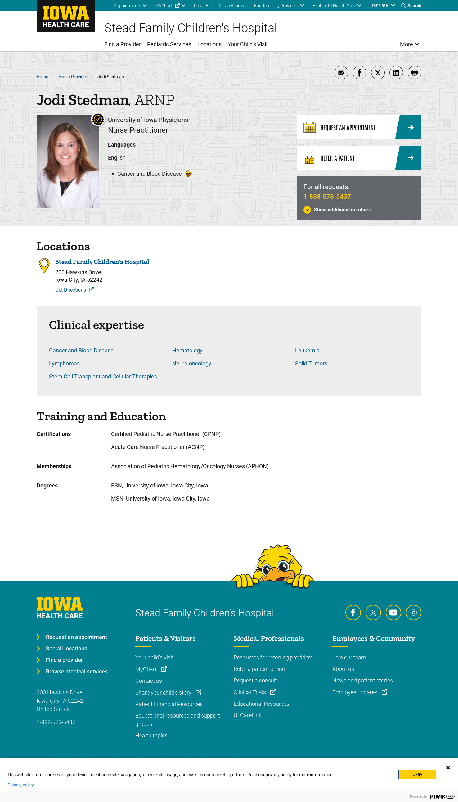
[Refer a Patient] (359, 158)
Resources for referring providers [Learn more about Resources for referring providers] (273, 657)
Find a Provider (72, 76)
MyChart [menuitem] (163, 5)
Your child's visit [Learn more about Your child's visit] (154, 657)
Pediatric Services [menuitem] (169, 44)
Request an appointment (76, 637)
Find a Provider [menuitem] (122, 44)
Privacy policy (20, 784)
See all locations (66, 648)
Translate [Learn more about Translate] (379, 5)
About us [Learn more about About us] (343, 669)
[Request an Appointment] (359, 127)
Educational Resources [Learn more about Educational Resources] (261, 703)
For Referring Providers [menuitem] (276, 5)
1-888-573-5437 (327, 196)
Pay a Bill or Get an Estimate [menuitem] (221, 5)
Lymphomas (64, 363)
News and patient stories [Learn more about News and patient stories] (362, 680)
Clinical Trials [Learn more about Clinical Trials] (250, 692)
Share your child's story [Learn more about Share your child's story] (164, 692)
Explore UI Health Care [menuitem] (334, 5)
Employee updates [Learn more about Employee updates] (355, 692)
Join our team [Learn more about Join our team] (349, 657)
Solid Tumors (311, 363)
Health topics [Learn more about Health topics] (151, 735)
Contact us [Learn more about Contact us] (148, 680)
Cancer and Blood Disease (81, 350)
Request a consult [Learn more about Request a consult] (255, 680)
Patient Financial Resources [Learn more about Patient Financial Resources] (169, 704)
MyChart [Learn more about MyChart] (146, 669)
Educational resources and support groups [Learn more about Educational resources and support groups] (177, 719)
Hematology (187, 350)
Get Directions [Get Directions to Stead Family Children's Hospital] (70, 290)
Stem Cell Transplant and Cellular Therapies (103, 376)
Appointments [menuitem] (127, 5)
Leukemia (307, 350)
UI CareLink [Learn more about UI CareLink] (248, 715)
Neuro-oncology (191, 363)
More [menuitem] (406, 44)
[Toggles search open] (411, 5)
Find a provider (64, 660)
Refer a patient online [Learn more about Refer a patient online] (259, 669)
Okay (417, 774)
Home (42, 76)
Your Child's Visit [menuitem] (248, 44)
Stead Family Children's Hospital (102, 261)
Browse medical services (77, 671)
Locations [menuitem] (209, 44)
